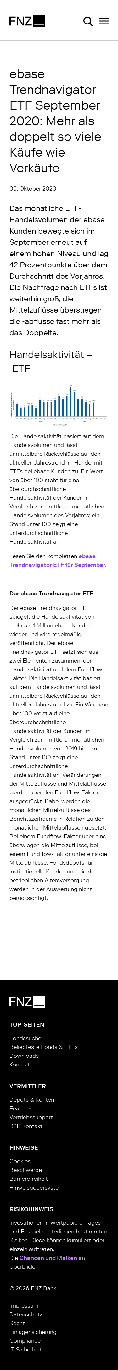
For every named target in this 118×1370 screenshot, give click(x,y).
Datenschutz (25, 1314)
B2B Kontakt (25, 1126)
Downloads (24, 1055)
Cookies (20, 1161)
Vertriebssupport (31, 1117)
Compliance (25, 1340)
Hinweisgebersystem (36, 1187)
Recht (17, 1323)
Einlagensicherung (33, 1332)
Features (20, 1108)
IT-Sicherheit (25, 1349)
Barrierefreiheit (28, 1178)
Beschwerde (25, 1170)
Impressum (23, 1305)
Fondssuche (25, 1038)
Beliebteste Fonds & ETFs (43, 1047)
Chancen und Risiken (48, 1257)
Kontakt (19, 1064)
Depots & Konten (31, 1099)
